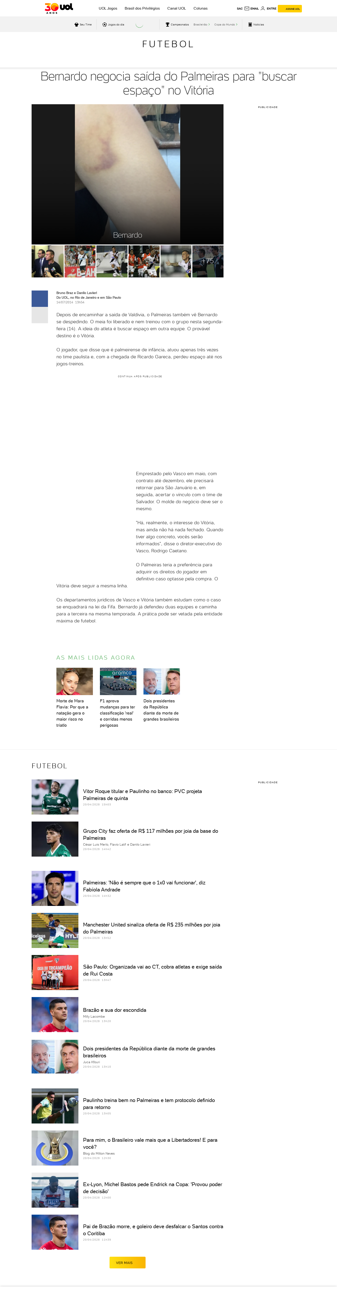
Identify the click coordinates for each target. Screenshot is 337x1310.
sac (240, 8)
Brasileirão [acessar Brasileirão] (200, 24)
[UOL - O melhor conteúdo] (58, 8)
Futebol (168, 44)
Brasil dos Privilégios (142, 8)
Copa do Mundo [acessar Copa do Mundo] (224, 24)
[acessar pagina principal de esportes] (255, 24)
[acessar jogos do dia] (112, 24)
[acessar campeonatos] (176, 24)
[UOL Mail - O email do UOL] (251, 9)
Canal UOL (176, 8)
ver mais (127, 1262)
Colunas (201, 8)
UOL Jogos (108, 8)
